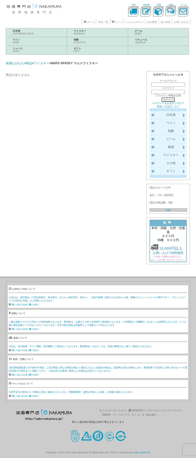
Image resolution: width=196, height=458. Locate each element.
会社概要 (152, 22)
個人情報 (166, 22)
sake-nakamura (141, 452)
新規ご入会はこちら (168, 106)
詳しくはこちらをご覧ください (25, 304)
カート (116, 22)
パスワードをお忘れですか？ (168, 103)
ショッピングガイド (134, 22)
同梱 (159, 5)
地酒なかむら (34, 7)
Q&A (171, 4)
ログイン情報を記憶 (168, 95)
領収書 (146, 5)
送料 (134, 5)
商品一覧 (103, 22)
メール (183, 5)
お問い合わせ (181, 22)
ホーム (89, 22)
